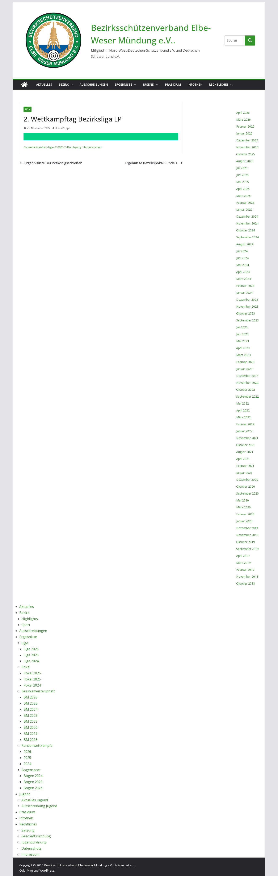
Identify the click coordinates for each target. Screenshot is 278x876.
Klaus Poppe (62, 128)
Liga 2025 (31, 655)
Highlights (29, 618)
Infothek (195, 84)
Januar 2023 (244, 369)
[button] (71, 84)
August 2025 (244, 161)
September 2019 (247, 549)
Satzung (27, 830)
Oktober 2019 (245, 542)
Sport (25, 625)
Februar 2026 (245, 126)
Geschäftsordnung (36, 836)
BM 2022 (30, 721)
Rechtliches (218, 84)
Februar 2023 (245, 362)
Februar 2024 (245, 286)
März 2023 (243, 355)
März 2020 (243, 507)
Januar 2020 (244, 521)
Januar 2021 (244, 473)
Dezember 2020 (247, 480)
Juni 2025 (242, 175)
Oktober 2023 (245, 313)
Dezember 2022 (247, 376)
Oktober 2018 (245, 583)
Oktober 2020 (245, 486)
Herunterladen (92, 147)
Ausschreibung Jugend (39, 806)
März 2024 (243, 279)
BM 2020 (30, 727)
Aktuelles (44, 84)
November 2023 (247, 306)
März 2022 (243, 417)
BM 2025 (30, 703)
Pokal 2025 (32, 679)
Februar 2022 (245, 424)
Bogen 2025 (33, 781)
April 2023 (243, 348)
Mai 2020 (242, 500)
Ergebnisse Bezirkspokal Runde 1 (153, 163)
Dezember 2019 (247, 528)
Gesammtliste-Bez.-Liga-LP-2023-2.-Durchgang (52, 147)
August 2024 (244, 244)
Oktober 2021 (245, 445)
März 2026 (243, 119)
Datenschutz (31, 848)
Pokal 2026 (32, 673)
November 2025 (247, 147)
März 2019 (243, 563)
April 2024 (243, 272)
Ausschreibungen (94, 84)
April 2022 (243, 410)
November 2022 (247, 383)
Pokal (25, 667)
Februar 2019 (245, 570)
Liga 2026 (31, 649)
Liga (27, 109)
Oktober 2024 (245, 230)
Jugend (148, 84)
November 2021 (247, 438)
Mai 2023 (242, 341)
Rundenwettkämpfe (36, 745)
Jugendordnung (33, 842)
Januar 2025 (244, 209)
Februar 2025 (245, 203)
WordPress (46, 870)
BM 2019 (30, 733)
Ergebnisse (123, 84)
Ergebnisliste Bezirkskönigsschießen (50, 163)
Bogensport (31, 770)
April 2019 (243, 556)
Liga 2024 (31, 661)
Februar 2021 (245, 466)
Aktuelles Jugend (34, 800)
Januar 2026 (244, 133)
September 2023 (247, 320)
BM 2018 (30, 739)
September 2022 (247, 396)
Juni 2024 (242, 258)
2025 (27, 757)
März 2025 (243, 196)
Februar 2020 (245, 514)
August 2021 (244, 452)
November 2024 (247, 223)
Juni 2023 (242, 334)
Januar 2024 (244, 293)
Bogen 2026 (33, 788)
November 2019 (247, 535)
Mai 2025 (242, 182)
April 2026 (243, 113)
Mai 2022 (242, 403)
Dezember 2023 (247, 300)
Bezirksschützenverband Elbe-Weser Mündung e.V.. (78, 865)
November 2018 (247, 576)
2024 (27, 763)
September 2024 (247, 237)
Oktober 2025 (245, 154)
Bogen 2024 (33, 775)
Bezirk (64, 84)
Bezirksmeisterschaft (38, 691)
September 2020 (247, 493)
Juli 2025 (242, 168)
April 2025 (243, 189)
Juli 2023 (242, 327)
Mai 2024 (242, 265)
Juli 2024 (242, 251)
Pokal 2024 (32, 685)
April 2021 (243, 459)
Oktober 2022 (245, 390)
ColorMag (26, 870)
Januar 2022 (244, 431)
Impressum (30, 854)
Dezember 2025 (247, 140)
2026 (27, 751)
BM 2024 (30, 709)
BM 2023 (30, 715)
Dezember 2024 (247, 216)
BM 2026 (30, 697)
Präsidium (173, 84)
